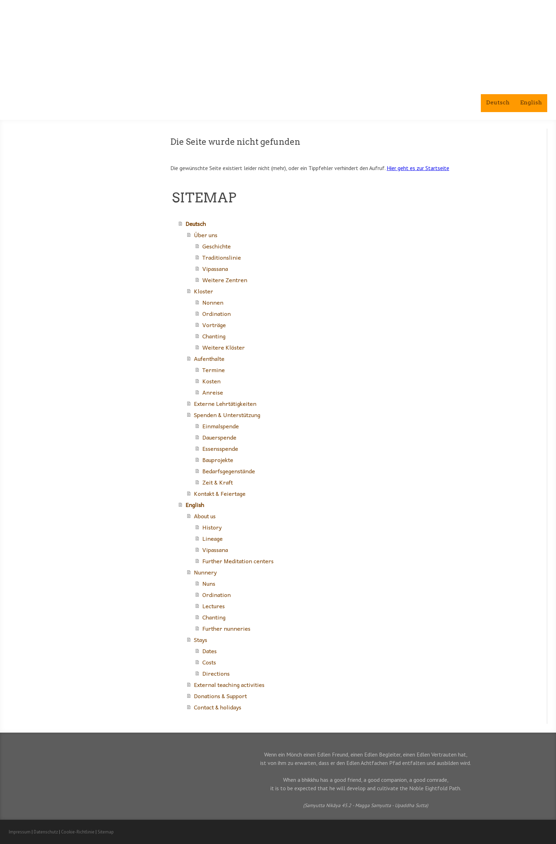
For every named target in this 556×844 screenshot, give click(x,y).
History (212, 527)
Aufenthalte (209, 358)
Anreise (212, 392)
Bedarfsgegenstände (228, 470)
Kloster (203, 291)
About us (205, 515)
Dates (209, 650)
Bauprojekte (217, 459)
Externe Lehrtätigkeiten (225, 403)
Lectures (213, 605)
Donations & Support (220, 695)
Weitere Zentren (224, 279)
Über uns (205, 234)
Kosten (211, 380)
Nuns (208, 583)
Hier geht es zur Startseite (418, 167)
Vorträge (214, 324)
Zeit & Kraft (217, 482)
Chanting (213, 335)
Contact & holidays (217, 707)
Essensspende (220, 448)
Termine (213, 369)
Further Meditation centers (238, 560)
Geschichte (216, 246)
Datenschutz (46, 832)
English (531, 102)
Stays (200, 639)
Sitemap (106, 832)
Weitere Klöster (223, 347)
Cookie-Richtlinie (77, 832)
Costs (209, 662)
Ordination (216, 313)
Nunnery (205, 572)
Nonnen (212, 302)
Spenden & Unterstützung (227, 414)
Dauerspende (219, 437)
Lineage (212, 538)
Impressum (20, 832)
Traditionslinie (221, 257)
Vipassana (215, 268)
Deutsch (498, 102)
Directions (216, 673)
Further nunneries (226, 628)
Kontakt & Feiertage (220, 493)
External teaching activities (229, 684)
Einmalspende (220, 425)
